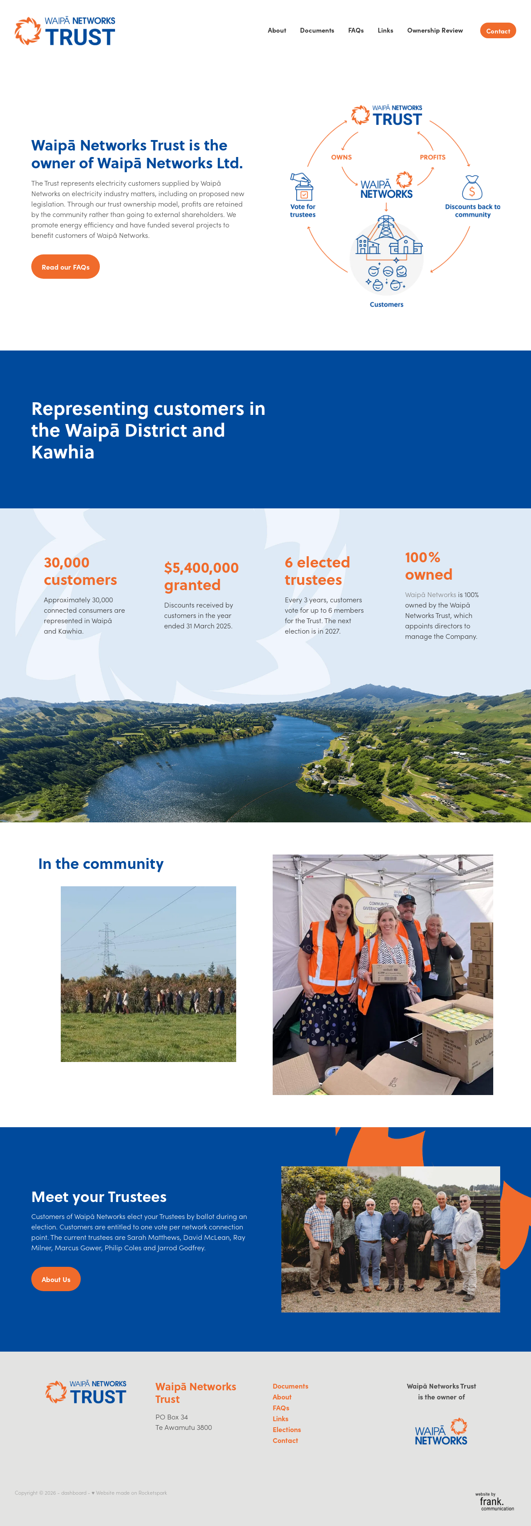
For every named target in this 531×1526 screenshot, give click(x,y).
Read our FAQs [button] (65, 266)
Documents (317, 29)
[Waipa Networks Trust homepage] (65, 30)
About (277, 29)
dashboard (73, 1492)
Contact (498, 30)
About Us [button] (56, 1279)
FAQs (356, 29)
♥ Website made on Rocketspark (129, 1492)
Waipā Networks (430, 594)
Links (385, 29)
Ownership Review (435, 29)
